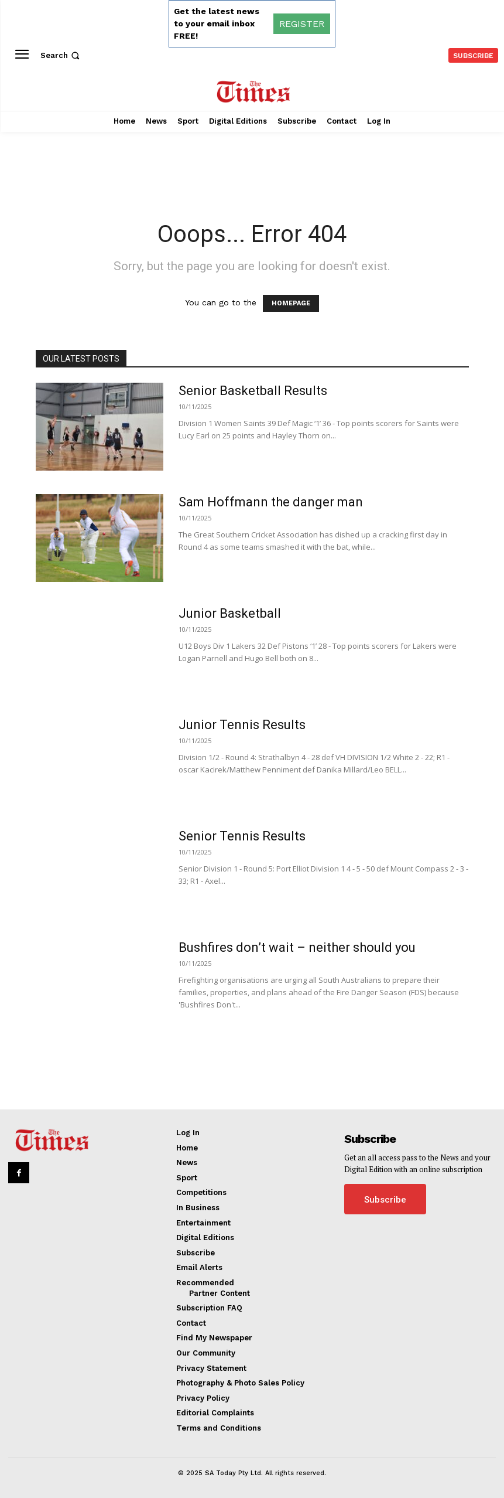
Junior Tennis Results (242, 724)
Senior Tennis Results (242, 836)
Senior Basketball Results (253, 390)
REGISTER (301, 23)
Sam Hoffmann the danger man (271, 502)
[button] (61, 55)
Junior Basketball (230, 613)
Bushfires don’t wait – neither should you (297, 947)
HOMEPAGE (291, 303)
